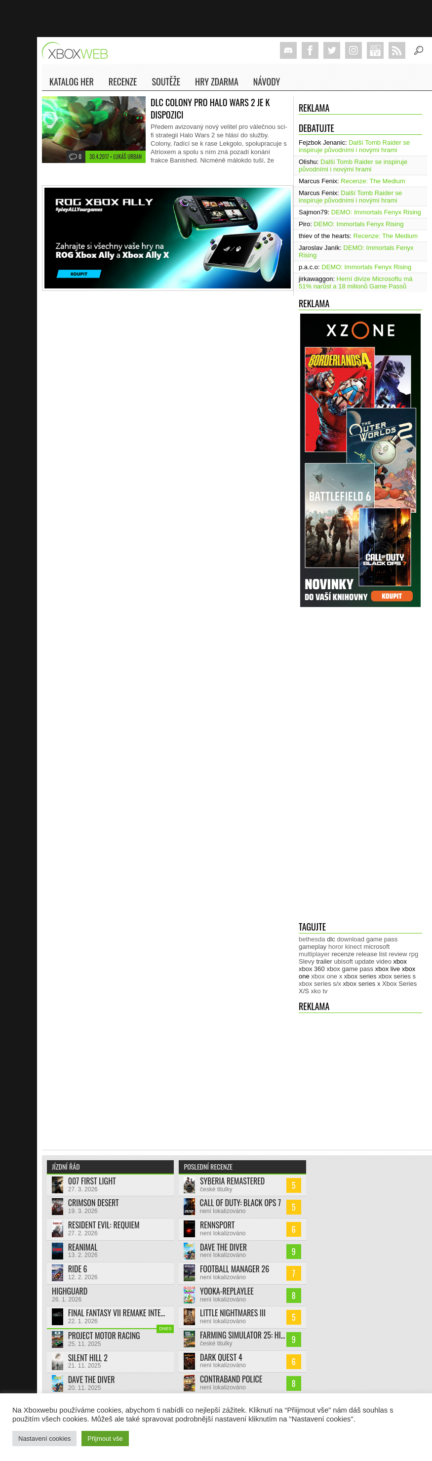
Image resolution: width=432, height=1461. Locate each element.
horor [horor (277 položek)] (335, 946)
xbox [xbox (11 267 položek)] (400, 961)
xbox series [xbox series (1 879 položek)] (360, 976)
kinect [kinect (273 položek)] (353, 946)
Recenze (123, 83)
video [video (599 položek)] (384, 961)
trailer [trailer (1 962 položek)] (324, 961)
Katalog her (71, 81)
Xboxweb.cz (78, 50)
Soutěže (166, 81)
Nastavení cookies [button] (44, 1438)
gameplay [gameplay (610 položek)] (312, 946)
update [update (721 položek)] (365, 961)
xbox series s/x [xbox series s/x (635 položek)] (320, 983)
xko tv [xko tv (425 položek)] (319, 991)
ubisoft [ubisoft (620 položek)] (343, 961)
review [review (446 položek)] (398, 954)
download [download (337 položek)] (350, 939)
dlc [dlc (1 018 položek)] (331, 939)
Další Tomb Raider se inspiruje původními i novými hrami (354, 146)
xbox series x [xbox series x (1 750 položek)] (362, 983)
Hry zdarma (216, 83)
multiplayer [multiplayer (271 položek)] (314, 954)
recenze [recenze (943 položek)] (342, 954)
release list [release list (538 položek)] (371, 954)
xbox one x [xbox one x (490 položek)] (326, 976)
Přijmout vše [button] (105, 1438)
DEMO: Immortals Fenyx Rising (376, 212)
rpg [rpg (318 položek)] (413, 954)
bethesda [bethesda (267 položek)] (312, 939)
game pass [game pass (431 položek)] (382, 939)
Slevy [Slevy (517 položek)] (306, 961)
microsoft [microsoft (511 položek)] (377, 946)
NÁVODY (266, 83)
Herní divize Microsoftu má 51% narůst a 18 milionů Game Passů (356, 282)
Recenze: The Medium (373, 181)
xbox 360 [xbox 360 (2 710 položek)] (312, 969)
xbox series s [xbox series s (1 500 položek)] (397, 976)
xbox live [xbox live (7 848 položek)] (387, 969)
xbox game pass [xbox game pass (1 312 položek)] (349, 969)
